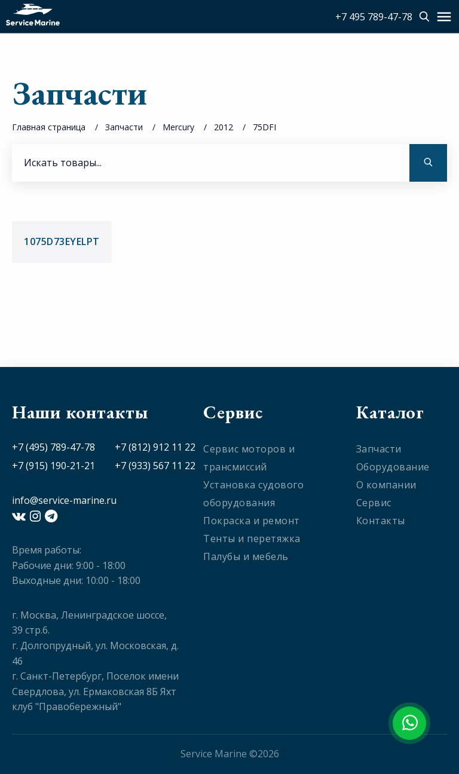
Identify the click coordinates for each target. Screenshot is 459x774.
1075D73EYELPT (62, 241)
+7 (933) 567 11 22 (155, 465)
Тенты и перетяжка (252, 538)
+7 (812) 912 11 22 (155, 447)
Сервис (373, 502)
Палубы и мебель (246, 556)
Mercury (178, 127)
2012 (223, 127)
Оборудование (393, 466)
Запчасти (124, 127)
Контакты (380, 520)
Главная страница (48, 127)
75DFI (264, 127)
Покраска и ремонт (251, 520)
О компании (386, 484)
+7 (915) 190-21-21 (53, 465)
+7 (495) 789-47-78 (53, 447)
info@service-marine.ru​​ (64, 500)
